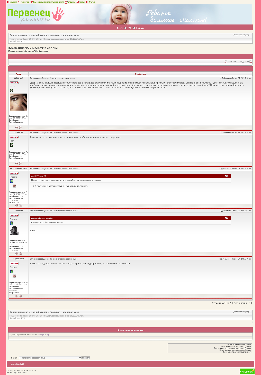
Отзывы (70, 2)
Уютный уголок (39, 35)
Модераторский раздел (242, 35)
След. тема (244, 62)
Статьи (90, 2)
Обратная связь (19, 372)
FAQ (130, 28)
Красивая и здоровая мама (64, 35)
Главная (11, 2)
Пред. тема (232, 62)
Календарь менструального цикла (47, 2)
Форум (120, 28)
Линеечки (23, 2)
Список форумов (19, 35)
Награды (140, 28)
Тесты (80, 2)
